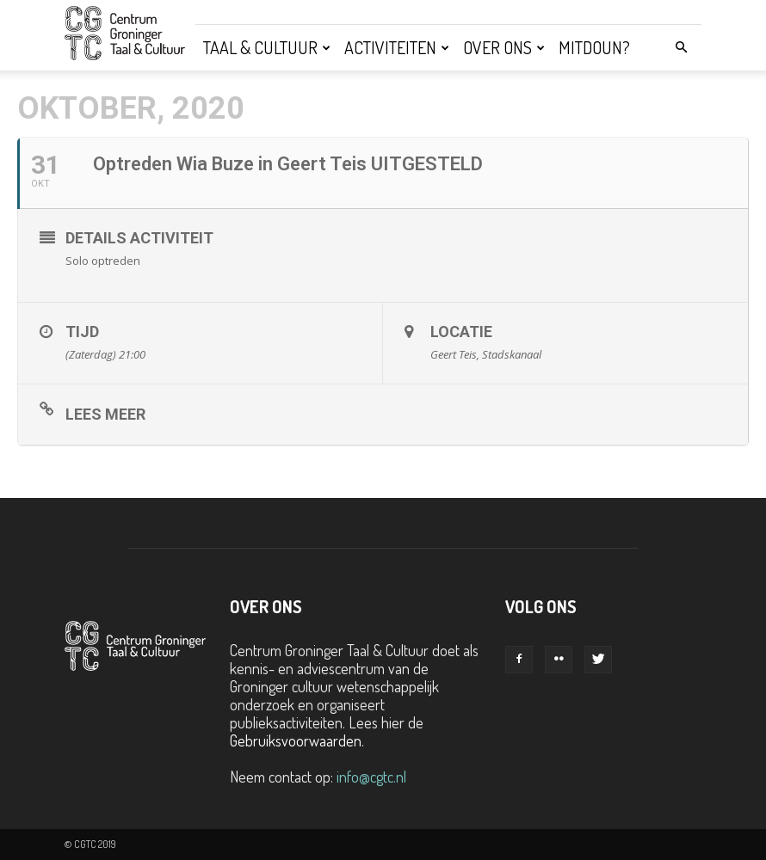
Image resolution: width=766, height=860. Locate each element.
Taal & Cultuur (266, 47)
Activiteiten (396, 47)
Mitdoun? (594, 47)
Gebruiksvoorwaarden (295, 740)
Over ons (504, 47)
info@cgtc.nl (371, 776)
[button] (680, 46)
